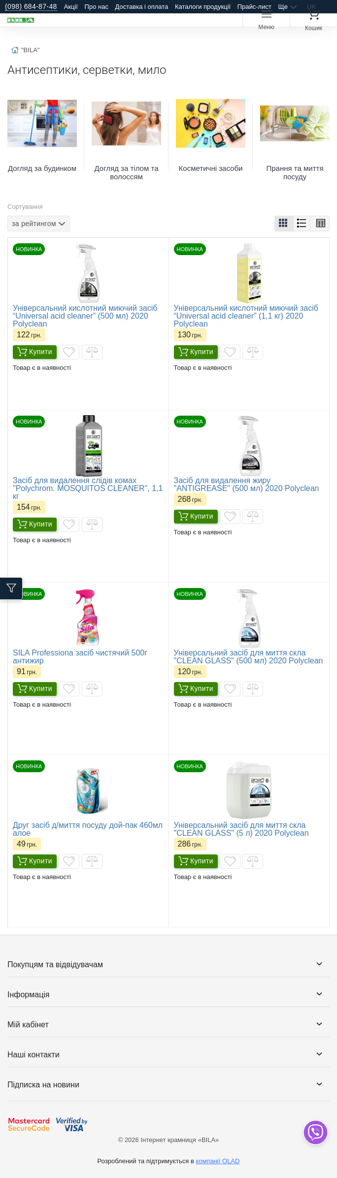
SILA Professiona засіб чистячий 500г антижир (80, 657)
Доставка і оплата (141, 6)
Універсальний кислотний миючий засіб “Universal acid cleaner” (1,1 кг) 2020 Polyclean (246, 316)
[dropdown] (315, 1132)
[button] (284, 223)
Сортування (25, 206)
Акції (71, 6)
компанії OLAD (217, 1161)
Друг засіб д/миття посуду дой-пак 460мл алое (88, 829)
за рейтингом (34, 223)
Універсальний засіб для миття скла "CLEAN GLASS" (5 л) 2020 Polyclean (241, 829)
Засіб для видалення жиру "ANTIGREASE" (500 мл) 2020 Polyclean (246, 484)
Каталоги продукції (203, 6)
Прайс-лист (254, 6)
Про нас (96, 6)
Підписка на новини (43, 1084)
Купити (34, 352)
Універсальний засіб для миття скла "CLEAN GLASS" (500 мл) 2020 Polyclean (248, 657)
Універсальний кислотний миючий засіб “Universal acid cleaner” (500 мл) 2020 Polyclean (85, 316)
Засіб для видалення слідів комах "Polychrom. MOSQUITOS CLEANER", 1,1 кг (88, 488)
